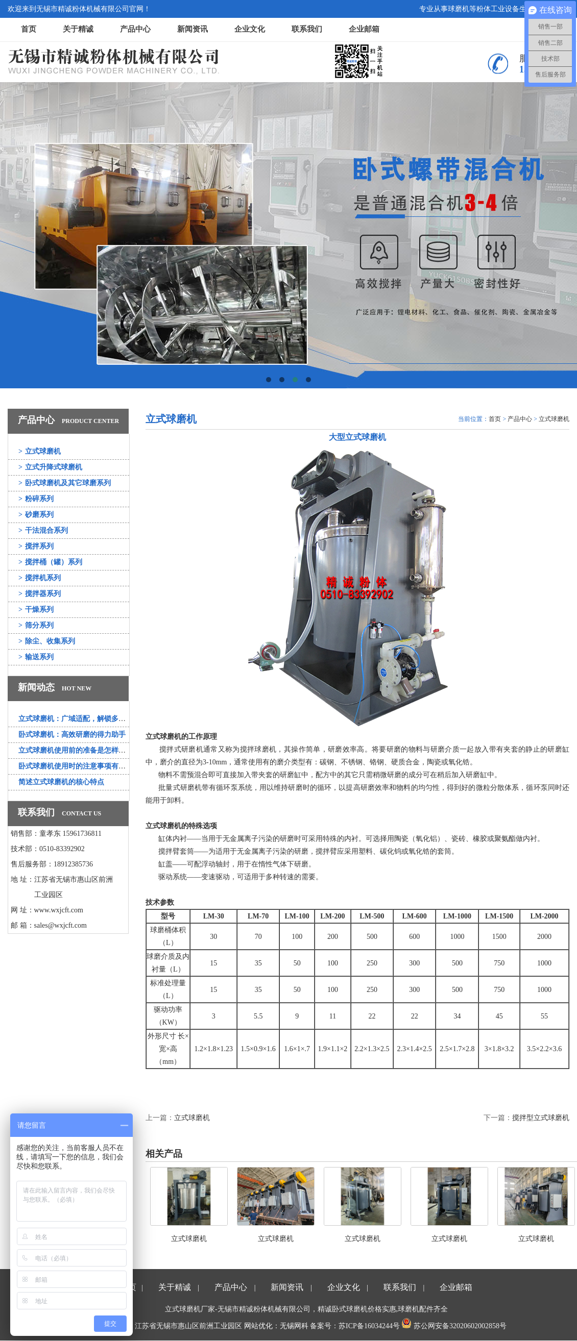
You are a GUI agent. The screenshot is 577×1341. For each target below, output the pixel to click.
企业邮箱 (364, 29)
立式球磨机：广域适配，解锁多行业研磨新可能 (93, 719)
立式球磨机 (39, 451)
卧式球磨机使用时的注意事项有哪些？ (79, 766)
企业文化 (249, 29)
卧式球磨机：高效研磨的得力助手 (72, 734)
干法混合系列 (43, 530)
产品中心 (135, 29)
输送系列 (36, 657)
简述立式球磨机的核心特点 (61, 782)
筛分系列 (36, 625)
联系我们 (307, 29)
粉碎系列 (36, 499)
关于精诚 (78, 29)
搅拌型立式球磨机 (540, 1118)
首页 (28, 29)
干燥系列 (36, 609)
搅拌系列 (36, 546)
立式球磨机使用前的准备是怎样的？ (75, 750)
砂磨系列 (36, 514)
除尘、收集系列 (46, 641)
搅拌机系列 (39, 578)
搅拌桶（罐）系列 (50, 562)
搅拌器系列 (39, 594)
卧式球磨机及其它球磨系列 (64, 483)
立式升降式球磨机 (50, 467)
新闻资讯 (192, 29)
